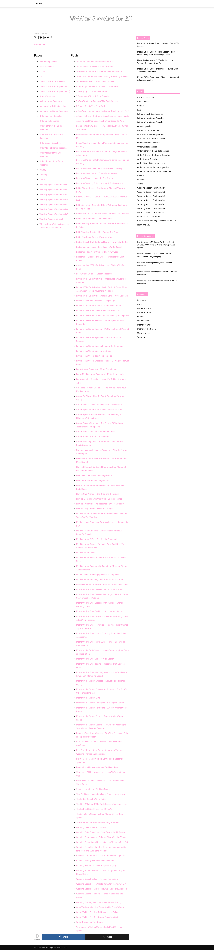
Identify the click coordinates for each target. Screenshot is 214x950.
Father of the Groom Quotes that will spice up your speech (102, 315)
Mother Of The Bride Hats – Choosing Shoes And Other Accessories (158, 78)
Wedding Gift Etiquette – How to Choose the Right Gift (100, 855)
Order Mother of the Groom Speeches (154, 171)
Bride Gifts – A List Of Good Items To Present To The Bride (102, 213)
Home (39, 3)
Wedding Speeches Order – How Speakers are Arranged (101, 889)
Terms (42, 179)
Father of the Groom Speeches (53, 86)
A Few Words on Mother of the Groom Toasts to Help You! (102, 111)
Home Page (39, 44)
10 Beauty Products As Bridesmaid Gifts (94, 61)
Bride (139, 304)
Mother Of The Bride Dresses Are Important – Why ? (99, 589)
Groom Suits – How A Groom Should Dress (95, 431)
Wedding (141, 337)
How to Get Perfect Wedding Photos (92, 480)
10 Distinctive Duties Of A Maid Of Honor (94, 66)
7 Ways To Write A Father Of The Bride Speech (97, 101)
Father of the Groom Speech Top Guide (93, 351)
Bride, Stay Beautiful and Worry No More (94, 237)
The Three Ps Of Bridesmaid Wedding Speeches (97, 822)
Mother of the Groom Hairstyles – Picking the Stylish (100, 703)
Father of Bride (144, 308)
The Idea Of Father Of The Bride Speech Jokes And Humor (102, 804)
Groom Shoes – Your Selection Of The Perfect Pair (99, 405)
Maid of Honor (143, 320)
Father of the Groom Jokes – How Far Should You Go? (100, 310)
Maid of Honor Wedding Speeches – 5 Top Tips (97, 574)
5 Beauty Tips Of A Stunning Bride (91, 91)
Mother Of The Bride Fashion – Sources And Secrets (99, 611)
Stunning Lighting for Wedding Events (93, 789)
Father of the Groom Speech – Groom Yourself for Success (158, 44)
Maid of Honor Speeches (50, 101)
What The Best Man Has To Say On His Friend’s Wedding (101, 907)
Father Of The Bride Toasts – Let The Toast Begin (98, 305)
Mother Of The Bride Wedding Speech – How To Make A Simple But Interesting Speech (157, 53)
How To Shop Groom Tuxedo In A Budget (94, 508)
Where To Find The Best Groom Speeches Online (98, 917)
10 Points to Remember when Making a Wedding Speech (101, 76)
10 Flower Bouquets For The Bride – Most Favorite (99, 71)
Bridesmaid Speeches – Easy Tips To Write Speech (99, 247)
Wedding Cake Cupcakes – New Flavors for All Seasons (101, 832)
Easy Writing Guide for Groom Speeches (94, 274)
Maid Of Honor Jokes (85, 552)
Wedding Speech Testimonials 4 (54, 199)
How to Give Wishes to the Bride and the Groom (97, 494)
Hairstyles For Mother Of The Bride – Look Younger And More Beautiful (155, 61)
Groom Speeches (47, 96)
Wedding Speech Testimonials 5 (54, 204)
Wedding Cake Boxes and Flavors (91, 827)
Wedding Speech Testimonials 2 (54, 189)
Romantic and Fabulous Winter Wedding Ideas (97, 767)
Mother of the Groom (146, 329)
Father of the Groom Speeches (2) (54, 91)
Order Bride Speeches (49, 121)
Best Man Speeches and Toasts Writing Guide (97, 173)
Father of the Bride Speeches (52, 81)
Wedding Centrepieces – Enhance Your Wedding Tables (101, 837)
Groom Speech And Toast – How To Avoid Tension (99, 409)
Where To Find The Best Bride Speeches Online (97, 912)
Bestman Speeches (48, 61)
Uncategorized (143, 333)
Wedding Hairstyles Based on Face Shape (95, 860)
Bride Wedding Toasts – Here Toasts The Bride (97, 232)
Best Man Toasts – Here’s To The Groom (94, 178)
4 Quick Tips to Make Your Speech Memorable (97, 86)
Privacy (42, 170)
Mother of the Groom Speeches (53, 111)
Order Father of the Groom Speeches (153, 155)
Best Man (141, 300)
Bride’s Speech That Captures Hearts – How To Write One (102, 242)
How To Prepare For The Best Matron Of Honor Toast (100, 504)
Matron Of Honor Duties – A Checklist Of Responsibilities (102, 584)
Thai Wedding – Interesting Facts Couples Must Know (100, 794)
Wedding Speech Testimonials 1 (54, 184)
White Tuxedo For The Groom (89, 922)
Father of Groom (144, 312)
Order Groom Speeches (50, 143)
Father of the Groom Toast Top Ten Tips (94, 356)
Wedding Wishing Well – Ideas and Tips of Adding (98, 902)
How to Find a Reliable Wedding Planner (94, 475)
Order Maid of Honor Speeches (53, 148)
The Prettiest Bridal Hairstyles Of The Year (95, 809)
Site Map (43, 174)
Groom (140, 316)
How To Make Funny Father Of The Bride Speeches (99, 499)
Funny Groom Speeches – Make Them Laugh (96, 369)
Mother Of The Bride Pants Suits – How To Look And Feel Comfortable (157, 70)
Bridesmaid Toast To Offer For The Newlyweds (97, 252)
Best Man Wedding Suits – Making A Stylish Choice (99, 183)
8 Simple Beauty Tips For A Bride (91, 106)
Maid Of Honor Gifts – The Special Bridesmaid (97, 539)
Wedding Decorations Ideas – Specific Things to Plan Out (102, 842)
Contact (43, 71)
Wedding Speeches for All (51, 219)
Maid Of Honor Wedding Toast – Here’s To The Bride (99, 579)
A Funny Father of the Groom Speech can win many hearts (102, 116)
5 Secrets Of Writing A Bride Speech (92, 96)
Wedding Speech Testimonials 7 (54, 214)
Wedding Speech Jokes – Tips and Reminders (97, 879)
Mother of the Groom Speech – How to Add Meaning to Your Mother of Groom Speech (156, 245)
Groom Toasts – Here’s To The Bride (92, 436)
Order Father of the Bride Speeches (153, 151)
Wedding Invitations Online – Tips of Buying (96, 865)
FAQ (41, 76)
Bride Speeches (46, 66)
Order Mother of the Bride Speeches (153, 167)
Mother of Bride (144, 324)
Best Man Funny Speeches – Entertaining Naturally (99, 168)
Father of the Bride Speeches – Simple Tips (95, 301)
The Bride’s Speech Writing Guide (91, 799)
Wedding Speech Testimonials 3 (54, 194)
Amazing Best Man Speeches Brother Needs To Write (100, 121)
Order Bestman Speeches (51, 116)
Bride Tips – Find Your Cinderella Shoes (94, 218)
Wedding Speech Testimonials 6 (54, 209)
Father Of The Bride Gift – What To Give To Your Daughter (102, 296)
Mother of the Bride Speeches (52, 106)
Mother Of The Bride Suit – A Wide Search (95, 659)
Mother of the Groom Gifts (88, 698)
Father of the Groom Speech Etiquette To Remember (100, 346)
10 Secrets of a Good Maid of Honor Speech (96, 81)
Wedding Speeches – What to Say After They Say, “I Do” (101, 884)
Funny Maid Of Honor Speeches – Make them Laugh (100, 374)
